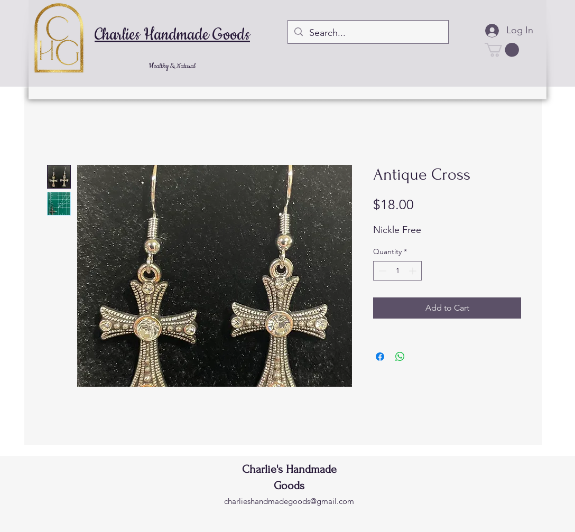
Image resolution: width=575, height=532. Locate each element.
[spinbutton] (397, 271)
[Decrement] (381, 271)
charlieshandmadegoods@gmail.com (289, 501)
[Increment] (413, 271)
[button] (502, 50)
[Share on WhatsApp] (400, 356)
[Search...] (367, 33)
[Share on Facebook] (380, 356)
